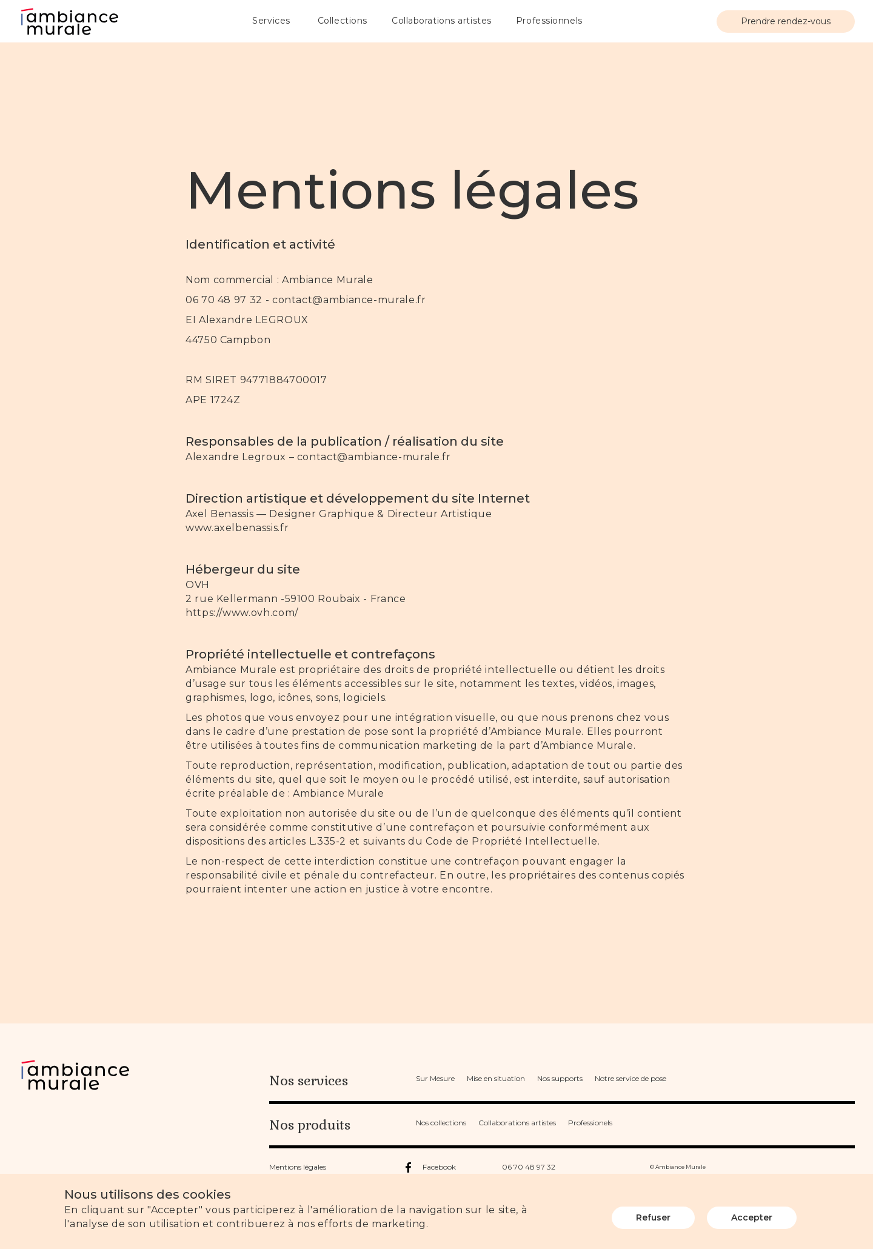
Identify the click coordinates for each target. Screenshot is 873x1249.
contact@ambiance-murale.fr (349, 300)
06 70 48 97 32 (528, 1166)
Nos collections (441, 1122)
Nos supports (560, 1078)
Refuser (653, 1217)
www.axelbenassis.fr (237, 528)
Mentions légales (297, 1166)
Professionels (590, 1122)
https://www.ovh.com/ (242, 612)
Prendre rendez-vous (786, 21)
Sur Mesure (435, 1078)
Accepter (751, 1217)
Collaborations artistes (517, 1122)
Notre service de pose (630, 1078)
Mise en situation (496, 1078)
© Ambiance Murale (678, 1167)
